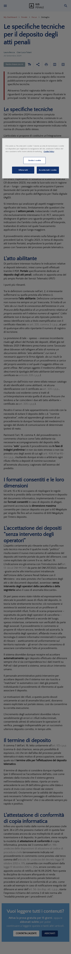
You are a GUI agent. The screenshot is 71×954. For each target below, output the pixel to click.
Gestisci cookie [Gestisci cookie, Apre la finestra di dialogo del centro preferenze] (34, 160)
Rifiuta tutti (23, 170)
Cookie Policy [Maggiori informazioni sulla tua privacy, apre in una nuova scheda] (49, 151)
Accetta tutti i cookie (48, 170)
